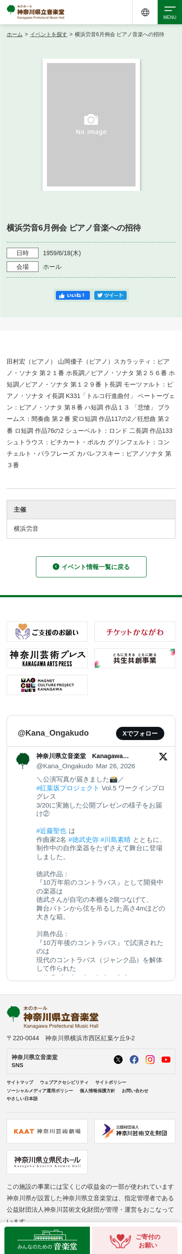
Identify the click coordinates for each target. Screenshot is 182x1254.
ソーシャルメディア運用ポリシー (40, 1090)
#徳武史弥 (84, 839)
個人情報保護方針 (97, 1090)
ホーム (15, 34)
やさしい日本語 (22, 1098)
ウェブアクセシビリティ (64, 1082)
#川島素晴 (116, 839)
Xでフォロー (140, 733)
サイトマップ (20, 1082)
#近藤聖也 (51, 830)
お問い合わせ (135, 1090)
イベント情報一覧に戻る (91, 566)
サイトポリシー (110, 1082)
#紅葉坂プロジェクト (68, 788)
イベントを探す (48, 34)
